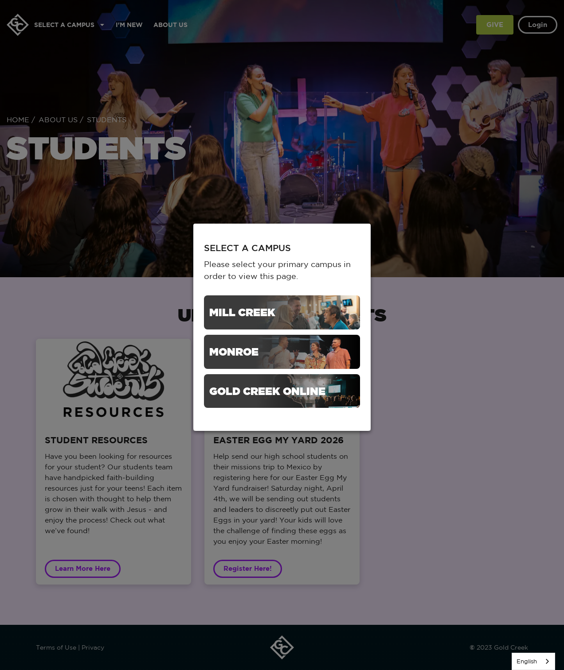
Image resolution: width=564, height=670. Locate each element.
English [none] (527, 661)
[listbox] (533, 661)
